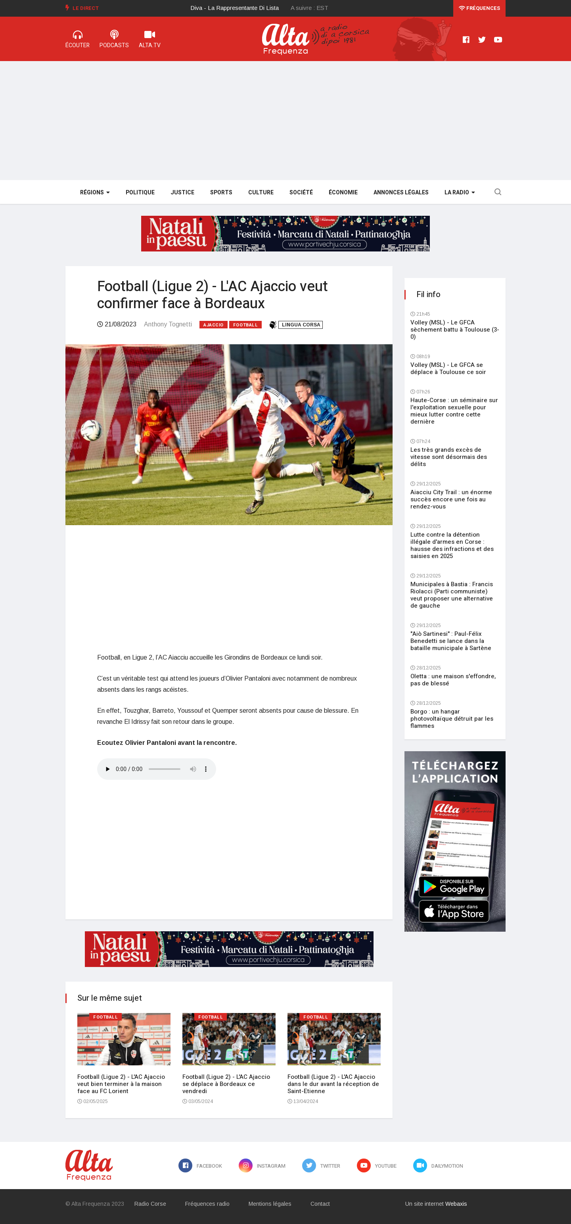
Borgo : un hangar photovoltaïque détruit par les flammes (451, 718)
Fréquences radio (207, 1204)
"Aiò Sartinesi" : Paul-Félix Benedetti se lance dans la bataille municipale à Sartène (450, 640)
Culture (261, 192)
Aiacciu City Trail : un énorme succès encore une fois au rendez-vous (451, 499)
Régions (95, 192)
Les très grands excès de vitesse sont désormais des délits (448, 456)
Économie (343, 192)
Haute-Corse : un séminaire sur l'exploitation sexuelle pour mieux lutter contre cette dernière (454, 411)
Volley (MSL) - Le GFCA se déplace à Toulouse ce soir (448, 368)
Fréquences (479, 8)
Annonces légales (401, 192)
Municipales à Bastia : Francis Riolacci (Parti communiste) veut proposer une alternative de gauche (451, 595)
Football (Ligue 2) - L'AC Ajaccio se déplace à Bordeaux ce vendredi (226, 1083)
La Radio (460, 192)
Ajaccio (213, 325)
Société (301, 192)
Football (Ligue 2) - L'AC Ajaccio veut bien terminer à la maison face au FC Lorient (121, 1083)
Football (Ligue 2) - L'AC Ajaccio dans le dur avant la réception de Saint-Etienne (333, 1083)
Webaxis (456, 1204)
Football (245, 325)
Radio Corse (150, 1204)
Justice (182, 192)
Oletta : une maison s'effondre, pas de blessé (453, 680)
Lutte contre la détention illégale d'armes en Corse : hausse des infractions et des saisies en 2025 (452, 545)
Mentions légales (270, 1204)
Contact (320, 1204)
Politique (140, 192)
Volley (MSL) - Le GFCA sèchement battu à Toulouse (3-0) (454, 329)
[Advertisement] (285, 120)
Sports (221, 192)
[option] (241, 8)
